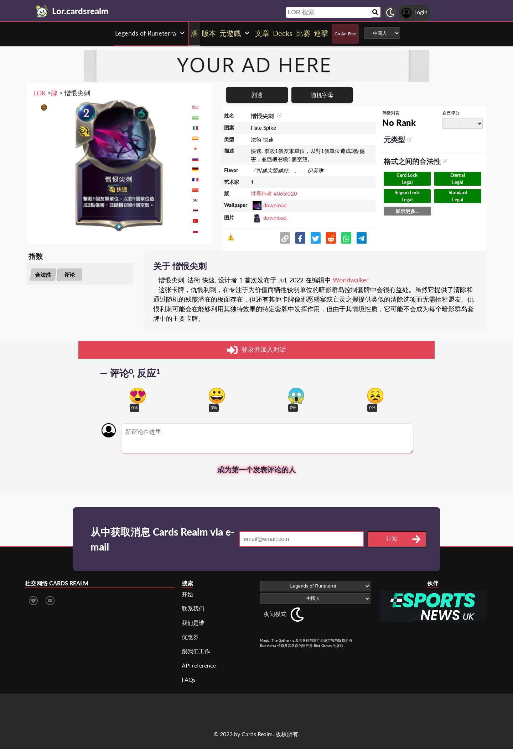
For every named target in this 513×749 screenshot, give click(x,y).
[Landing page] (42, 11)
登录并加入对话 (256, 350)
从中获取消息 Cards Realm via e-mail (162, 539)
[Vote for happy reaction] (217, 395)
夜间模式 (275, 613)
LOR (40, 93)
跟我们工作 (196, 651)
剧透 (257, 94)
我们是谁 (193, 622)
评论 (69, 274)
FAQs (189, 679)
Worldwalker (350, 280)
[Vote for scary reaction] (296, 395)
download (274, 205)
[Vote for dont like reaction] (375, 395)
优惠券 (190, 636)
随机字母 (322, 94)
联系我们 (193, 608)
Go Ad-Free (345, 33)
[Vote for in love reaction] (137, 395)
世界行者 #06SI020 (274, 193)
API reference (199, 665)
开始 (187, 594)
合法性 (43, 274)
